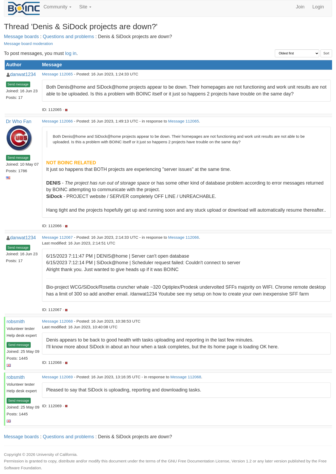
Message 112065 (57, 74)
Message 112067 (57, 237)
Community (57, 6)
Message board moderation (28, 43)
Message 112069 (57, 377)
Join (300, 6)
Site (85, 6)
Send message (18, 84)
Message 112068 (57, 321)
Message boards (21, 36)
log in (70, 53)
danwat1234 (23, 74)
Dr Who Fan (19, 121)
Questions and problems (68, 36)
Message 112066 (57, 121)
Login (318, 6)
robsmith (16, 321)
